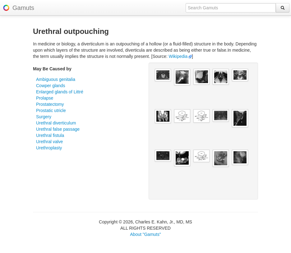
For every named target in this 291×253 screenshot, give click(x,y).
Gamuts (23, 7)
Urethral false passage (58, 129)
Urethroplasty (49, 147)
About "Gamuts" (145, 234)
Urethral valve (49, 141)
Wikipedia (180, 56)
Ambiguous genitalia (55, 79)
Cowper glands (50, 85)
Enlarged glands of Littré (59, 91)
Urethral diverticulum (56, 122)
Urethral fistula (50, 135)
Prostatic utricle (51, 110)
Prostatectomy (50, 104)
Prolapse (44, 98)
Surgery (43, 116)
